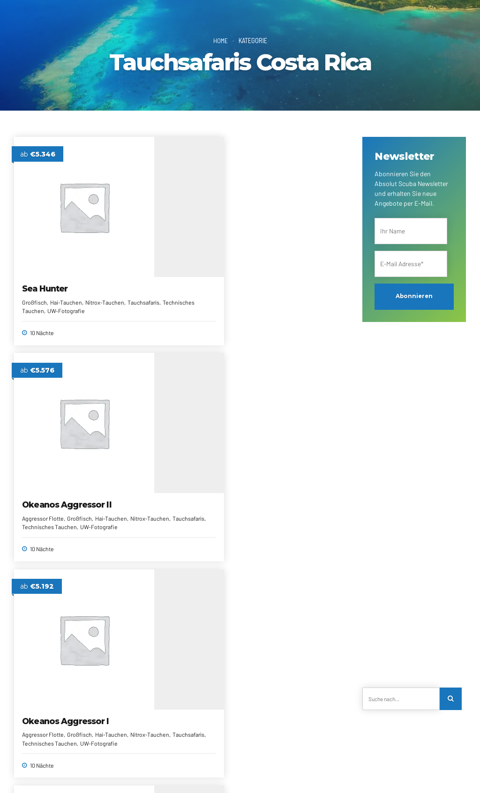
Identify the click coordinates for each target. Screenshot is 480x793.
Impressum (68, 773)
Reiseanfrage (127, 761)
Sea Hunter (45, 253)
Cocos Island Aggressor (48, 449)
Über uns (66, 761)
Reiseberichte (245, 761)
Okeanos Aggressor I (291, 253)
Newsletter (207, 761)
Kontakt (94, 761)
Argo (145, 444)
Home (220, 40)
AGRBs (277, 761)
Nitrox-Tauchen (179, 285)
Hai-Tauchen (66, 266)
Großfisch (34, 266)
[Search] (451, 699)
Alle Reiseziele (169, 761)
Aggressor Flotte (156, 276)
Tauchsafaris (63, 275)
